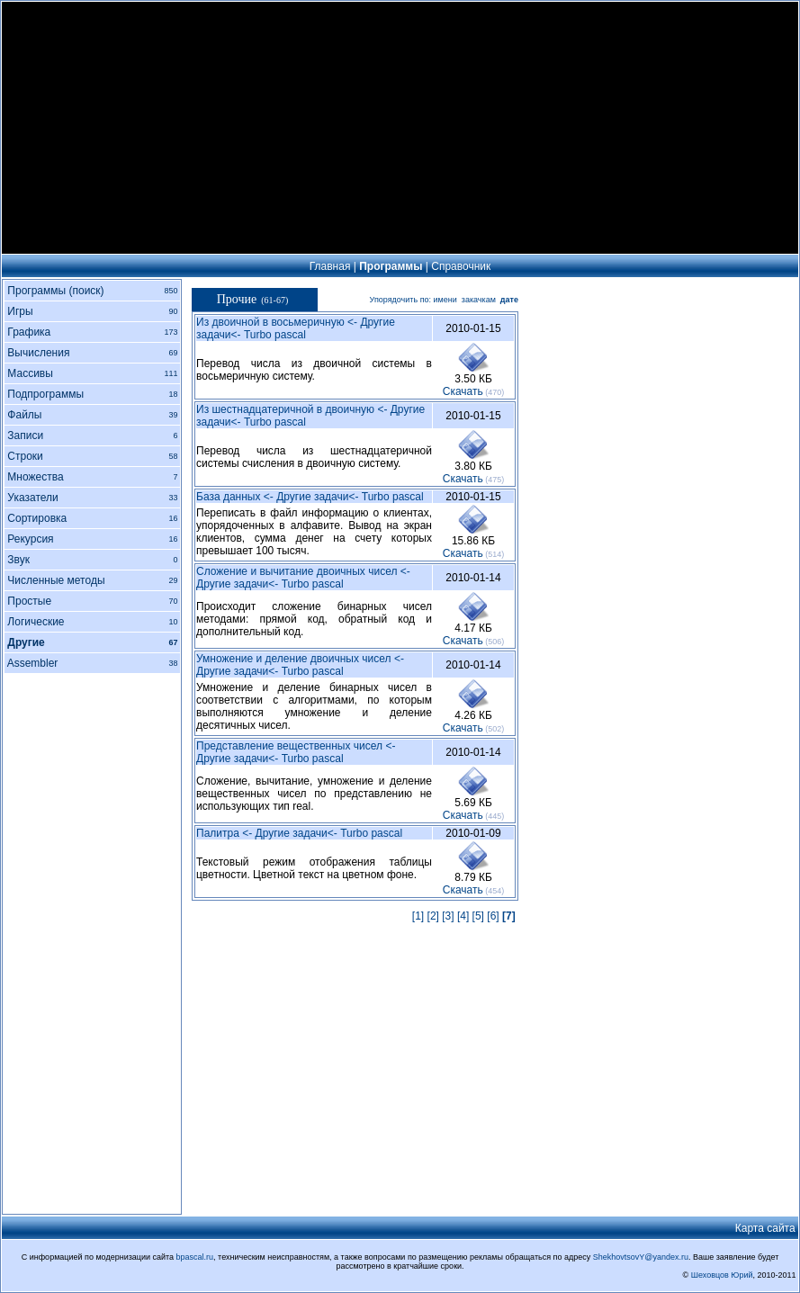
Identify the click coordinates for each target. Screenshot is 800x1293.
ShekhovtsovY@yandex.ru (640, 1257)
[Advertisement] (400, 128)
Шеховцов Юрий (722, 1275)
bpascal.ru (195, 1257)
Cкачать (463, 391)
